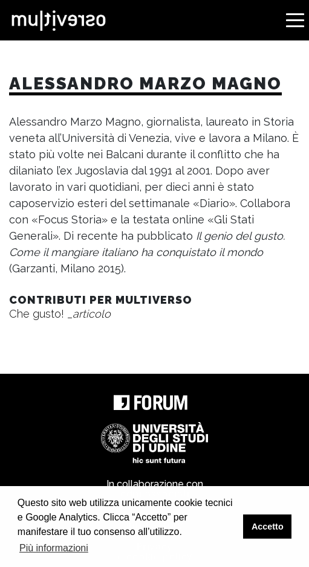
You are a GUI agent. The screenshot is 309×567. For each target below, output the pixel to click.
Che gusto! (60, 313)
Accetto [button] (268, 526)
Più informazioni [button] (53, 548)
